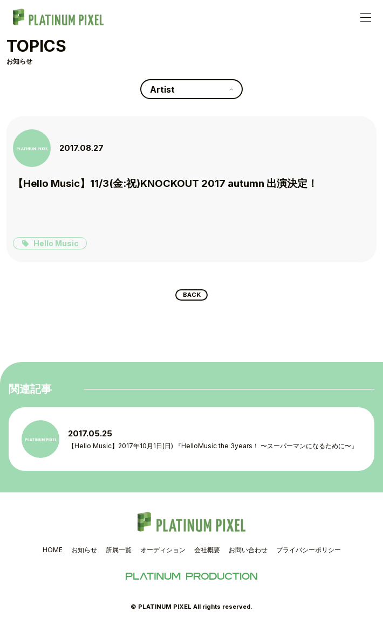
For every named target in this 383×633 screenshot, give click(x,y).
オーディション (163, 553)
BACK (192, 296)
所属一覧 (119, 553)
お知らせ (84, 553)
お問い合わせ (248, 553)
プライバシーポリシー (308, 553)
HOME (53, 553)
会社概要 (207, 553)
